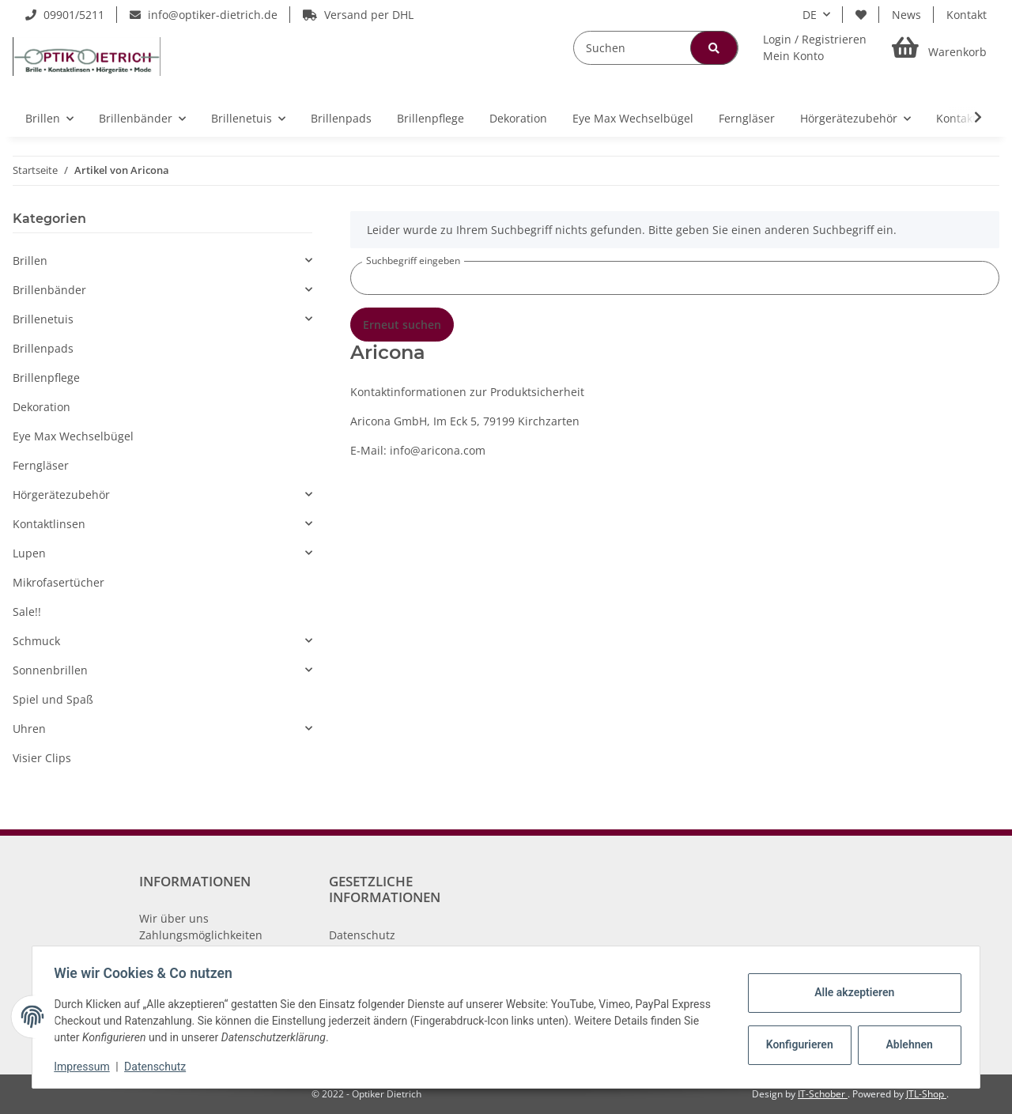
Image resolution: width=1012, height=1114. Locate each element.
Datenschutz (362, 934)
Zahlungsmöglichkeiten (200, 934)
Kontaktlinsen (49, 523)
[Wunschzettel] (861, 14)
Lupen (29, 553)
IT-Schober (823, 1094)
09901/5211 (64, 14)
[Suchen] (655, 48)
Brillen (30, 260)
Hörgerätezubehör (61, 494)
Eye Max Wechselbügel (73, 436)
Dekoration (41, 406)
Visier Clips (42, 757)
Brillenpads (43, 348)
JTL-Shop (926, 1094)
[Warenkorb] (939, 48)
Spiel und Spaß (53, 699)
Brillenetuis (43, 319)
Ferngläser (41, 465)
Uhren (29, 728)
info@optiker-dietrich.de (204, 14)
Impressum (85, 1066)
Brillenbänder (49, 289)
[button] (814, 47)
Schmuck (36, 640)
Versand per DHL (358, 14)
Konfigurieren (797, 1044)
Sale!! (27, 611)
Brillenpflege (46, 377)
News (906, 14)
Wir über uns (174, 918)
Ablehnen (905, 1044)
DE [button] (809, 14)
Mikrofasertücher (58, 582)
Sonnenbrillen (50, 670)
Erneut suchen (402, 324)
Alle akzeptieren (850, 992)
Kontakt (966, 14)
